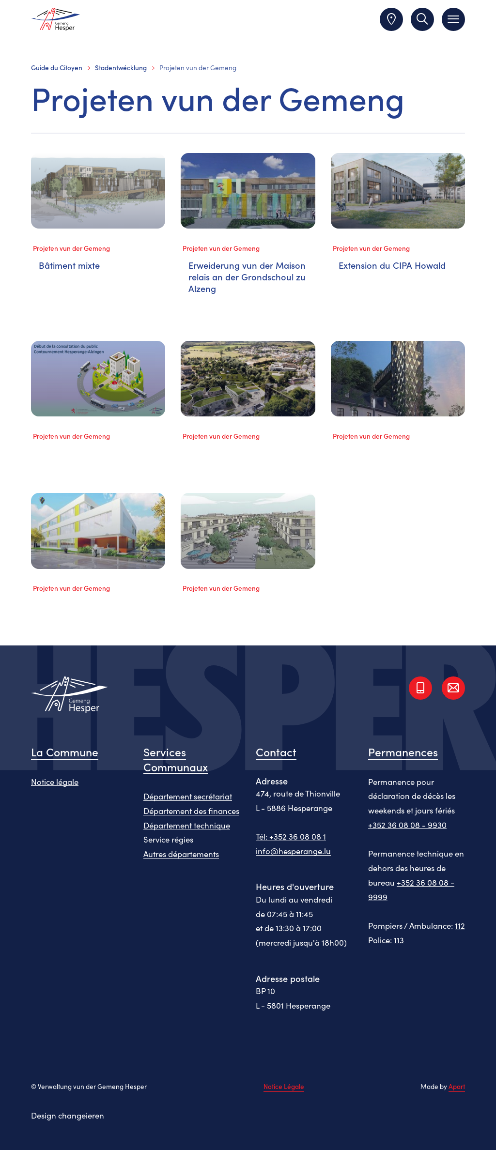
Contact (276, 751)
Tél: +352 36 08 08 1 (291, 836)
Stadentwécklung (121, 67)
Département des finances (191, 810)
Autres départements (181, 853)
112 (460, 925)
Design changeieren (67, 1115)
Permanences (403, 751)
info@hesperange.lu (293, 851)
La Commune (64, 751)
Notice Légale (284, 1086)
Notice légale (54, 781)
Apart (457, 1086)
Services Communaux (175, 759)
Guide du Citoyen (56, 67)
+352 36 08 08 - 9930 (407, 824)
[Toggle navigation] (453, 19)
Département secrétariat (187, 796)
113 (399, 940)
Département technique (186, 825)
